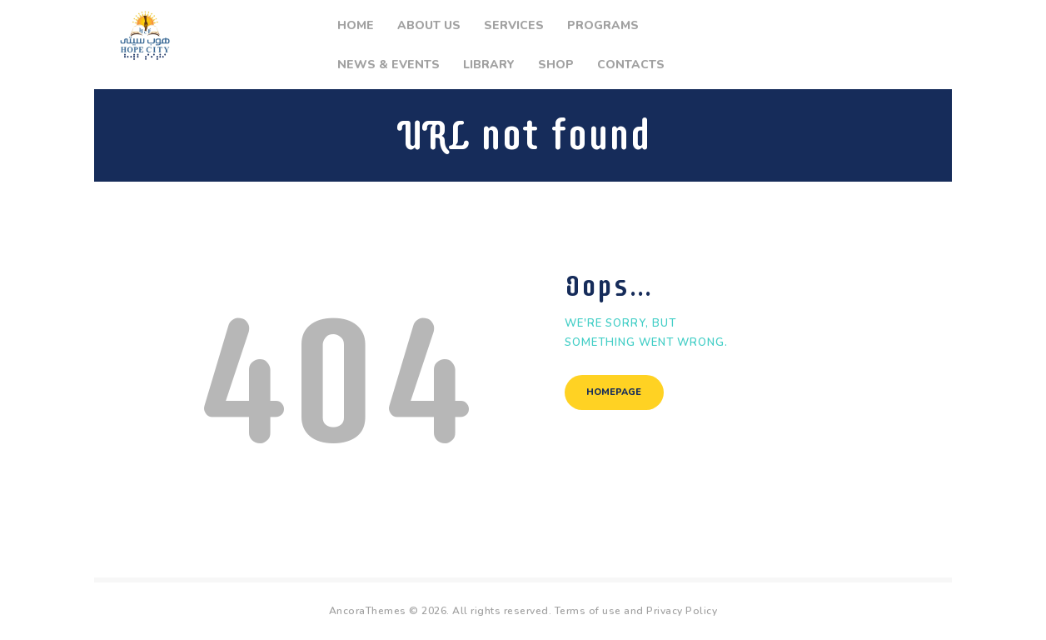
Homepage (615, 393)
